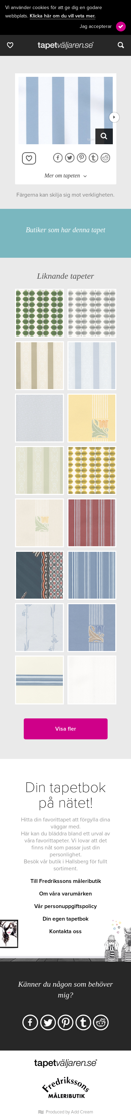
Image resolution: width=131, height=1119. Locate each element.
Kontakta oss (65, 931)
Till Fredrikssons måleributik (65, 881)
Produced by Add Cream (69, 1112)
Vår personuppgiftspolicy (65, 906)
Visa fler (65, 728)
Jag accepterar (96, 26)
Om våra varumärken (65, 893)
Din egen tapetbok (65, 918)
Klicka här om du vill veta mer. (62, 16)
